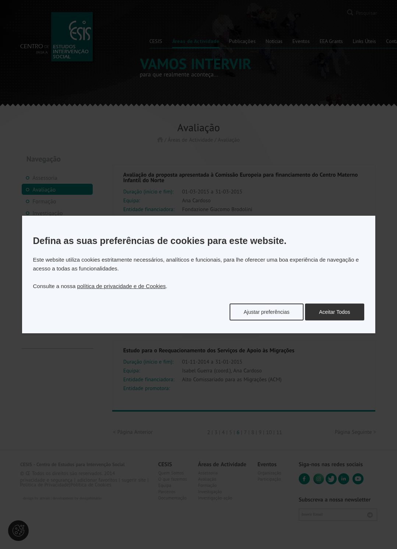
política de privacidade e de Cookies (121, 286)
